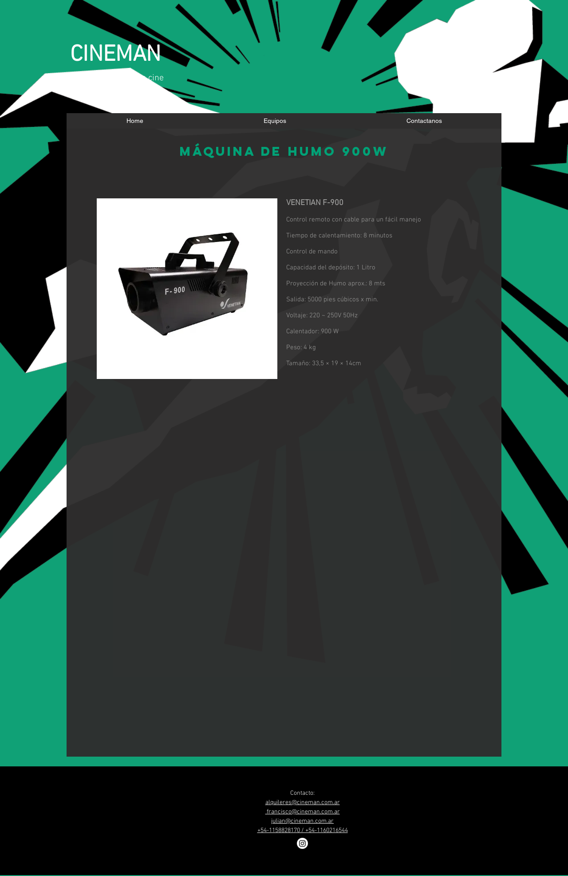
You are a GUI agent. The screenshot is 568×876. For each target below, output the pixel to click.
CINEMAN (115, 55)
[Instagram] (302, 843)
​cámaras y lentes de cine (117, 78)
